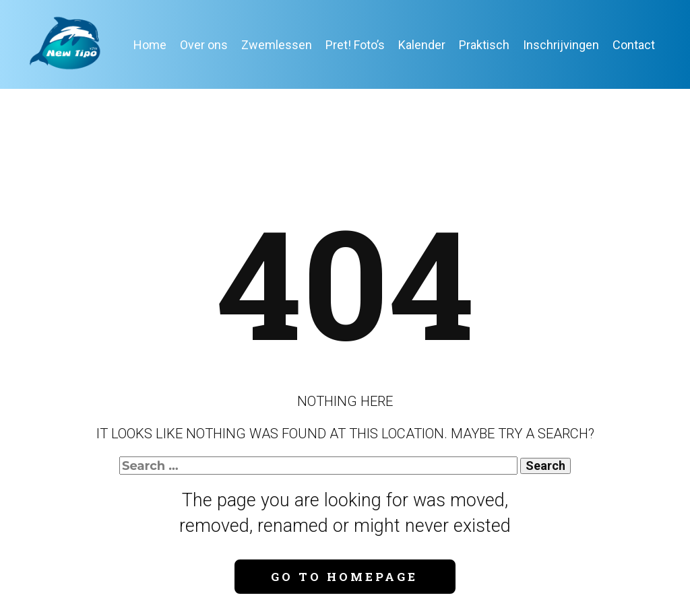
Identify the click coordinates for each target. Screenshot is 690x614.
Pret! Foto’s (355, 45)
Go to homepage (344, 576)
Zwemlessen (276, 45)
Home (149, 45)
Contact (634, 45)
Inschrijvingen (561, 45)
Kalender (421, 45)
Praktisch (484, 45)
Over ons (204, 45)
